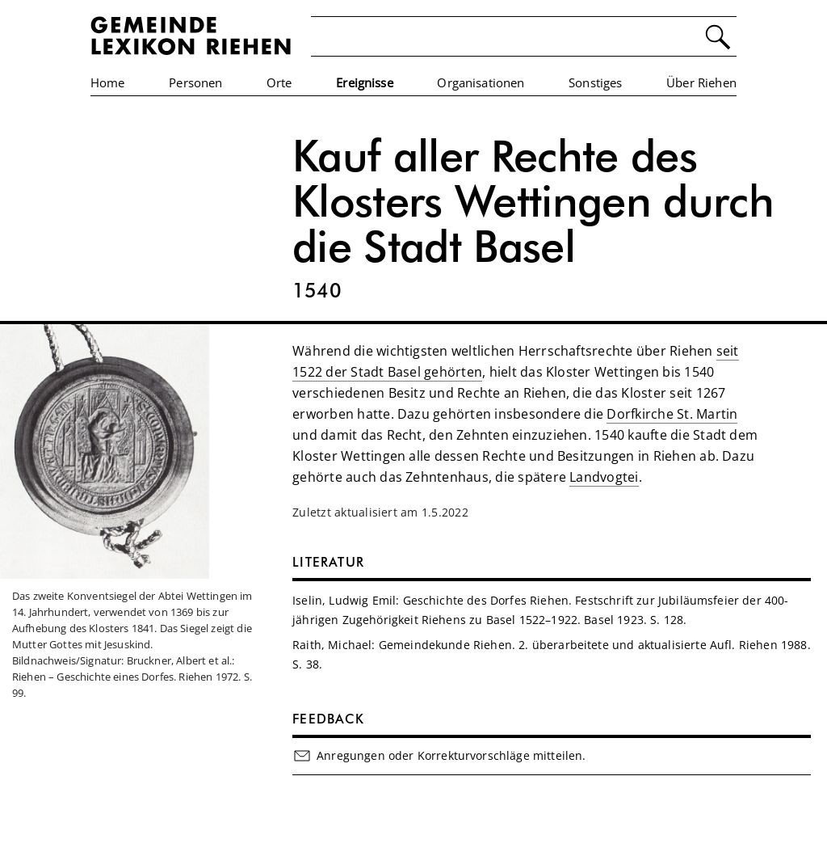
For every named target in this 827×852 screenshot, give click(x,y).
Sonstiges (595, 82)
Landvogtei (603, 477)
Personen (195, 82)
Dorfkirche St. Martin (672, 414)
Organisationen (480, 82)
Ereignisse (364, 82)
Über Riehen (701, 82)
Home (107, 82)
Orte (279, 82)
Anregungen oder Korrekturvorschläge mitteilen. (439, 756)
